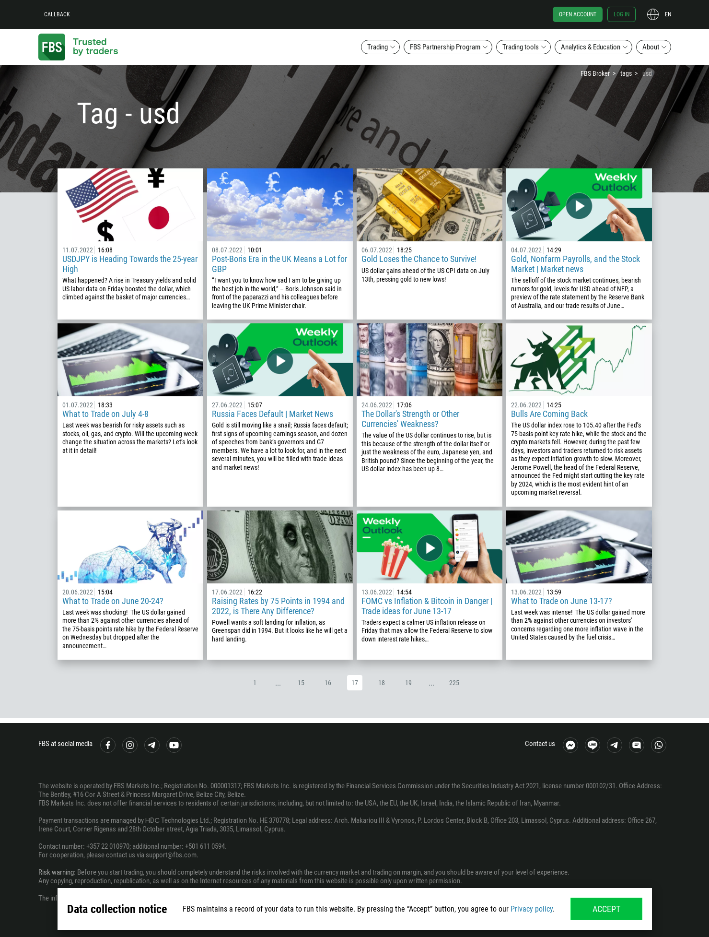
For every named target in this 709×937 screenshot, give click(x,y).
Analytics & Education (590, 47)
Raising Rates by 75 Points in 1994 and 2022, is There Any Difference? (278, 606)
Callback (57, 14)
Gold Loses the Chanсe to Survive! (419, 259)
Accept (606, 909)
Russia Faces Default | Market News (272, 414)
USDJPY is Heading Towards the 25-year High (130, 264)
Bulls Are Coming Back (549, 414)
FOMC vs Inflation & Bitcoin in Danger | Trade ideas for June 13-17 (426, 606)
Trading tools (520, 47)
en (668, 14)
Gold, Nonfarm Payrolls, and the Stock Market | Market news (575, 264)
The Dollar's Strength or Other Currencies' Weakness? (410, 419)
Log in (621, 14)
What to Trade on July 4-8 (105, 414)
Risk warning (56, 872)
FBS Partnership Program (445, 47)
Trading (377, 47)
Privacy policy (532, 908)
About (650, 47)
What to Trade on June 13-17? (561, 601)
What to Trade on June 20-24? (112, 601)
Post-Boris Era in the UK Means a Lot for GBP (279, 264)
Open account (577, 14)
